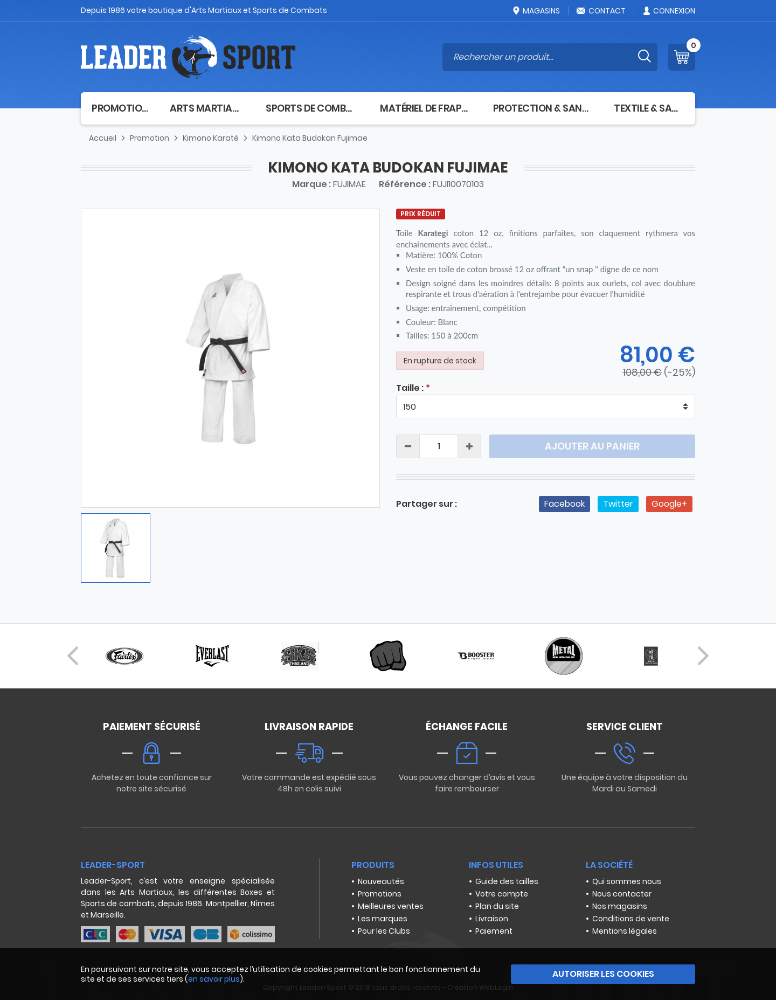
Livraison (491, 918)
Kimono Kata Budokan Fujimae (310, 138)
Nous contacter (622, 893)
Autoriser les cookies (603, 974)
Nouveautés (381, 881)
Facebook (564, 504)
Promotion (120, 108)
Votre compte (501, 893)
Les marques (382, 918)
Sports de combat (312, 108)
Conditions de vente (630, 918)
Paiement (493, 931)
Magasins (535, 10)
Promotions (379, 893)
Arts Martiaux (207, 108)
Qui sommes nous (626, 881)
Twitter (618, 504)
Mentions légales (624, 931)
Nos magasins (619, 906)
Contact (601, 10)
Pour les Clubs (384, 931)
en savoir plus (214, 979)
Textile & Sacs (649, 108)
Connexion (668, 10)
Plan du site (497, 906)
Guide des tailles (506, 881)
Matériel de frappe (426, 108)
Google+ (669, 504)
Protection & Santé (543, 108)
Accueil (102, 138)
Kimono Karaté (211, 138)
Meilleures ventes (391, 906)
